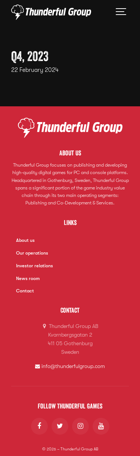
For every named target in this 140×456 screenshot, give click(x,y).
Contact (25, 291)
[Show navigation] (121, 12)
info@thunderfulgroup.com (70, 366)
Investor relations (34, 265)
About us (25, 240)
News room (28, 278)
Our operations (32, 253)
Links (70, 223)
